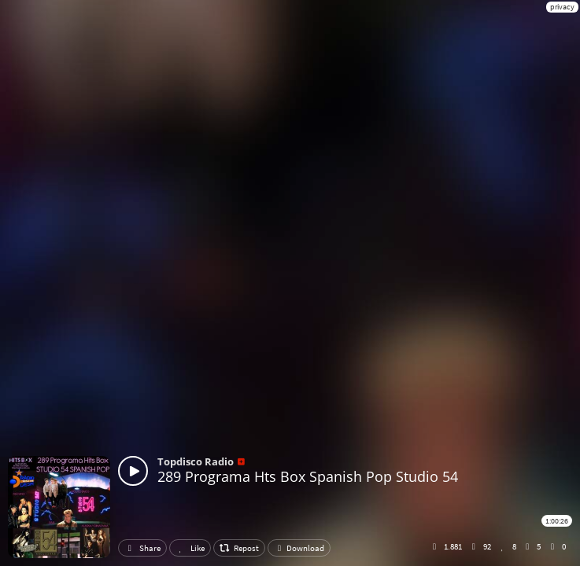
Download (299, 547)
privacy (562, 7)
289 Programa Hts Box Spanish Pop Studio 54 (307, 476)
